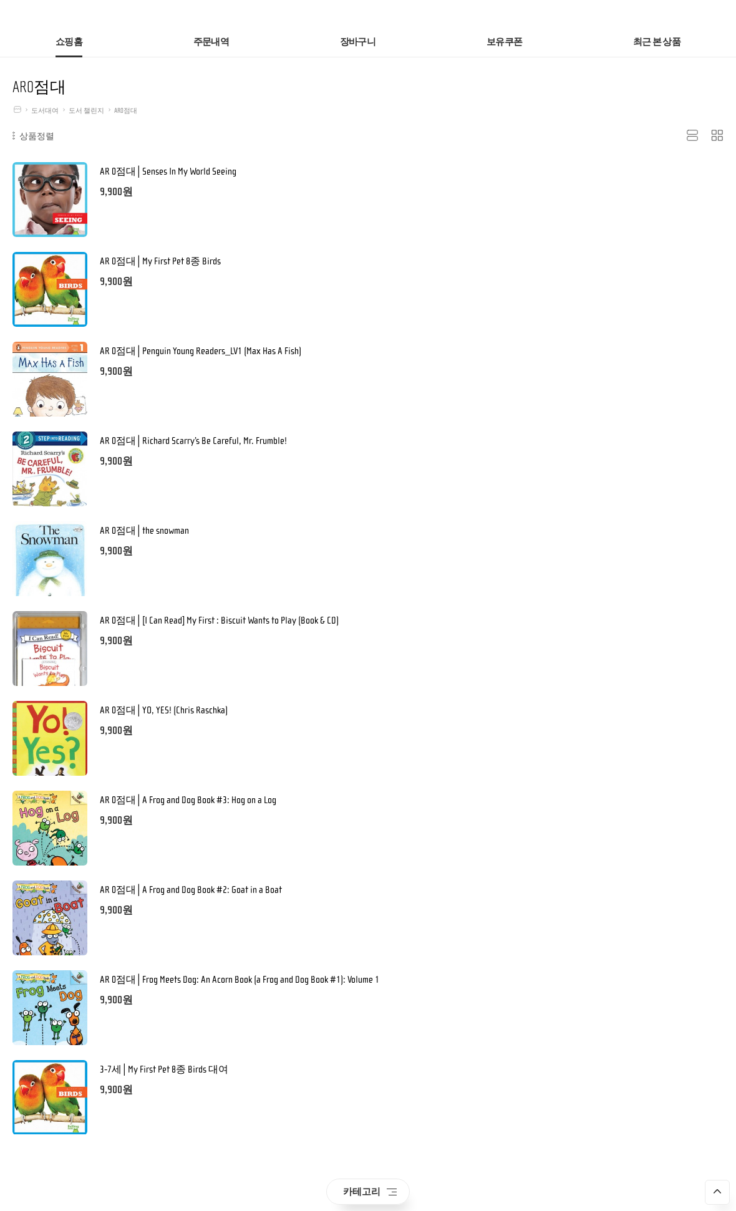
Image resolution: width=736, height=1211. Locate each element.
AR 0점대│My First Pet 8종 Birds (160, 261)
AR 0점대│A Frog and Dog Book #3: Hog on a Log (188, 800)
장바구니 (357, 42)
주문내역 (211, 42)
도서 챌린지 (86, 111)
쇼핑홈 (69, 42)
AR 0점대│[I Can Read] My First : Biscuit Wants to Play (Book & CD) (219, 620)
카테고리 (370, 1191)
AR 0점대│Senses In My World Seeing (168, 171)
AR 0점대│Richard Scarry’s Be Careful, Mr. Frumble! (193, 440)
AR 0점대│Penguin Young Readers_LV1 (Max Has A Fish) (200, 351)
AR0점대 (125, 111)
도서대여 (45, 111)
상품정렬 (33, 136)
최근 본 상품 (656, 42)
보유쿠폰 (504, 42)
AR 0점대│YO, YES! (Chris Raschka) (164, 710)
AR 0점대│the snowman (144, 530)
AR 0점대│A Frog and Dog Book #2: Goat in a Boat (191, 889)
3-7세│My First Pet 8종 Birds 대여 (164, 1069)
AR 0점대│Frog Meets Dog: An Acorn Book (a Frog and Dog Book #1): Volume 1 (239, 979)
